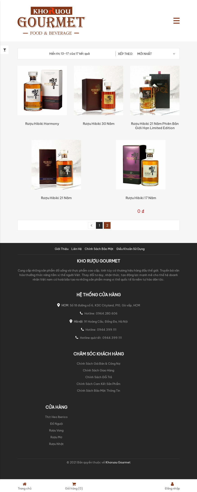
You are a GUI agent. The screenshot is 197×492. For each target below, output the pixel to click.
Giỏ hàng (74, 486)
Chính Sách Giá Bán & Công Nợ (98, 363)
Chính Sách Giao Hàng (98, 370)
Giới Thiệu (61, 249)
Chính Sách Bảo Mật (99, 249)
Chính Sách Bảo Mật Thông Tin (98, 390)
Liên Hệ (76, 249)
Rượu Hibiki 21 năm (56, 198)
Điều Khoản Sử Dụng (130, 249)
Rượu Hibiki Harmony (42, 123)
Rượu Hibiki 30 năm (98, 123)
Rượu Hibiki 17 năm (141, 198)
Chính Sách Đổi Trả (98, 377)
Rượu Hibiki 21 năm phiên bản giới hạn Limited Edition (155, 125)
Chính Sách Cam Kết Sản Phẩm (98, 384)
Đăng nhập (172, 486)
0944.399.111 (106, 329)
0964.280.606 (107, 313)
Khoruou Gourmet (118, 462)
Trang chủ (25, 486)
